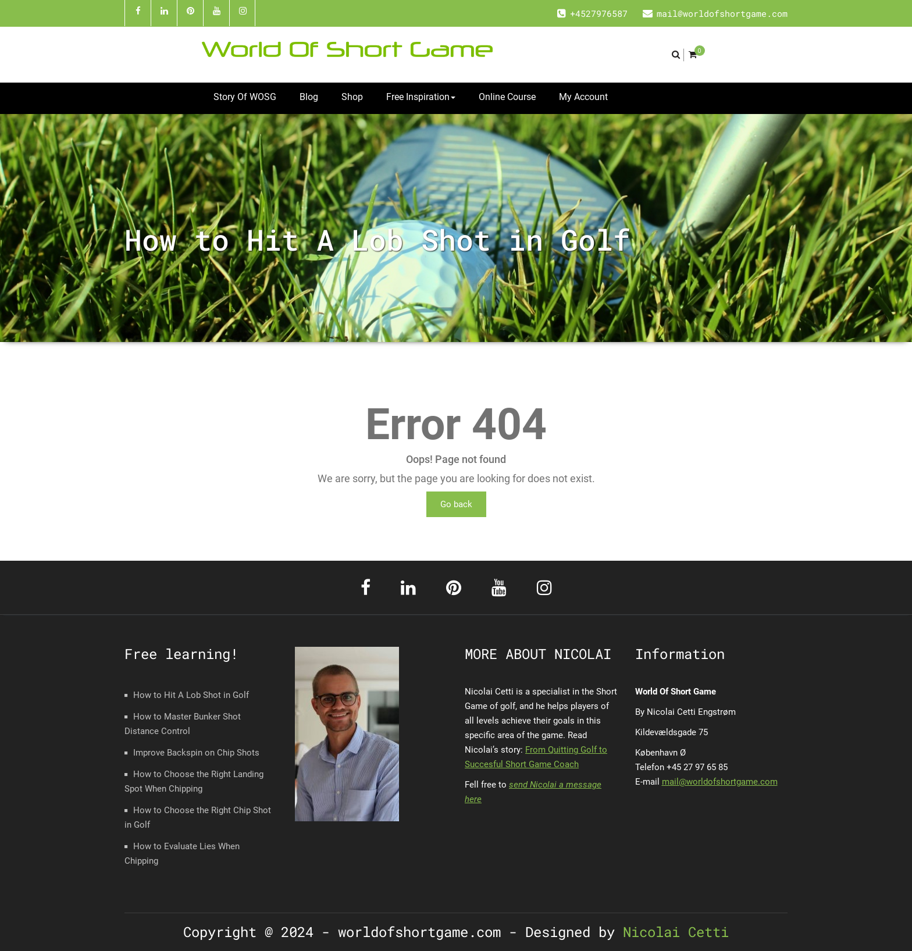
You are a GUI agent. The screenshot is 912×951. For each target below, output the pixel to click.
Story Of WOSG (244, 96)
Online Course (507, 96)
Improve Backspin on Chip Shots (196, 752)
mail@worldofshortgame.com (720, 782)
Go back (456, 504)
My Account (583, 96)
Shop (352, 96)
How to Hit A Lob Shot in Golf (191, 695)
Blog (309, 96)
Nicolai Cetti (672, 931)
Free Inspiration (420, 96)
